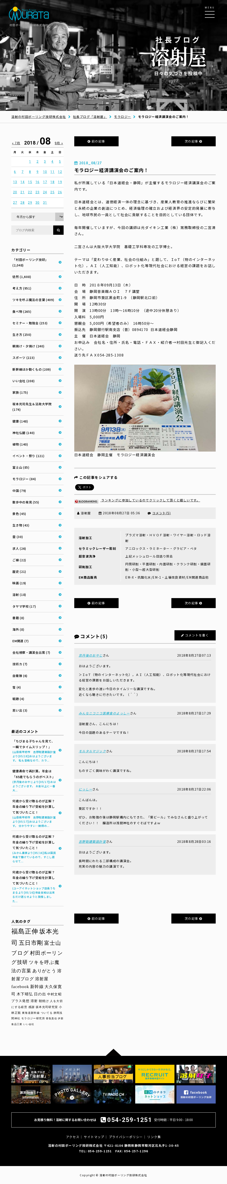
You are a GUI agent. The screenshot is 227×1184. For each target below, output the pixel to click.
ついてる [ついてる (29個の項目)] (47, 1012)
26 (60, 192)
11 (52, 172)
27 (15, 202)
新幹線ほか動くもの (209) (31, 369)
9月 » (59, 143)
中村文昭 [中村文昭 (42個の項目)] (54, 994)
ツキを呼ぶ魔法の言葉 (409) (33, 299)
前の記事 (96, 141)
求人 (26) (19, 548)
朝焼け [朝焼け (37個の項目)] (44, 1001)
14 (22, 182)
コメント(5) (161, 513)
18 (52, 182)
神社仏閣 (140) (23, 433)
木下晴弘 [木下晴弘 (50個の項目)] (25, 994)
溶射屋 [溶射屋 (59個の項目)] (42, 979)
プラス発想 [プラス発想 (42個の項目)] (20, 1001)
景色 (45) (19, 513)
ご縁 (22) (19, 560)
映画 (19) (19, 583)
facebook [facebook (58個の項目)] (20, 986)
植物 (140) (20, 444)
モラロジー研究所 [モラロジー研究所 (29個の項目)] (33, 1018)
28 (22, 202)
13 (15, 182)
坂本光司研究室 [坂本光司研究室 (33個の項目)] (47, 1007)
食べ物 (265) (21, 311)
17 (45, 182)
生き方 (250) (21, 334)
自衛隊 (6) (19, 675)
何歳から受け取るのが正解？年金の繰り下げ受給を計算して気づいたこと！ (34, 813)
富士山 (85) (20, 467)
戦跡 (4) (18, 699)
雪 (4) (16, 687)
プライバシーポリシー (126, 1137)
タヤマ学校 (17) (24, 606)
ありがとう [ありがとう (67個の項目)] (44, 970)
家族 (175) (20, 392)
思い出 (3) (19, 710)
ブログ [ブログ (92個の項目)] (20, 953)
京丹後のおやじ (91, 655)
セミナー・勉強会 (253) (30, 323)
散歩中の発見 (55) (25, 502)
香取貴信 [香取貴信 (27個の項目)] (51, 1018)
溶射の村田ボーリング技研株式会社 (38, 116)
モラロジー (122, 116)
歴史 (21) (19, 571)
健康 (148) (20, 421)
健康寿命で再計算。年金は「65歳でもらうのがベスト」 (34, 780)
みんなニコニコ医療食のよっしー (104, 713)
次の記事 (193, 141)
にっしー (85, 789)
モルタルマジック (92, 751)
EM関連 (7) (20, 641)
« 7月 (16, 143)
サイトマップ (94, 1137)
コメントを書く (197, 635)
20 (15, 192)
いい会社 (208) (23, 381)
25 (52, 192)
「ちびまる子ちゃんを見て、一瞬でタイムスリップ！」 (34, 750)
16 (37, 182)
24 (45, 192)
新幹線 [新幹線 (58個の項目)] (37, 986)
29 (30, 202)
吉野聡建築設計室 (92, 841)
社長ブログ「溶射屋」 (90, 116)
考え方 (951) (21, 288)
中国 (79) (19, 490)
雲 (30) (17, 536)
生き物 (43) (20, 525)
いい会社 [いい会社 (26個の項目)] (28, 1024)
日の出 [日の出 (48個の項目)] (40, 994)
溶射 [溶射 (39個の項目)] (34, 1001)
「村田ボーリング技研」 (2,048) (30, 262)
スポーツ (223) (23, 357)
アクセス (73, 1137)
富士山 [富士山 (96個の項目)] (52, 943)
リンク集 (154, 1137)
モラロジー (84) (24, 479)
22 (30, 192)
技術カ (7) (19, 664)
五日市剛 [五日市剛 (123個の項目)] (31, 942)
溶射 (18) (19, 594)
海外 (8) (18, 629)
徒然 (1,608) (21, 276)
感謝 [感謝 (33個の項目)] (31, 1007)
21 (22, 192)
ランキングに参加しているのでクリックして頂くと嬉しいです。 (137, 500)
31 (45, 202)
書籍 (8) (18, 618)
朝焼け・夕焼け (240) (28, 346)
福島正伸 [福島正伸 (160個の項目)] (24, 931)
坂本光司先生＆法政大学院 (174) (31, 407)
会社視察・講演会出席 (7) (31, 652)
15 (30, 182)
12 (60, 172)
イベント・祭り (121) (28, 456)
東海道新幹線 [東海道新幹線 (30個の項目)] (31, 1012)
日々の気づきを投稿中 (178, 55)
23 (37, 192)
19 (60, 182)
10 (45, 172)
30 (37, 202)
